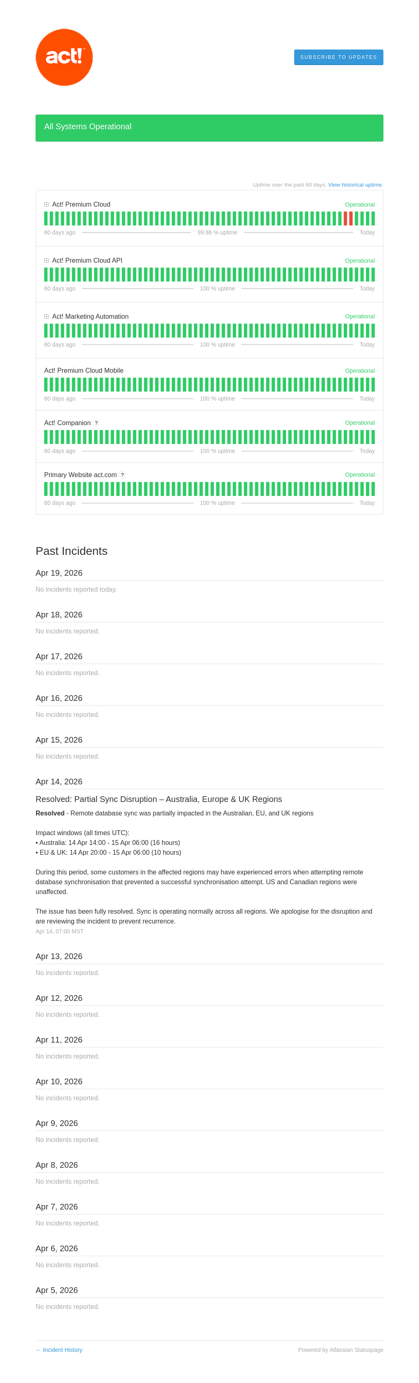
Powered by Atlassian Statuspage (340, 1350)
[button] (338, 57)
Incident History (59, 1350)
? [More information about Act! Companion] (96, 423)
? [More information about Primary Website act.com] (122, 475)
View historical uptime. (355, 185)
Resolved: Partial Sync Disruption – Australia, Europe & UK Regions (159, 799)
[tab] (45, 218)
